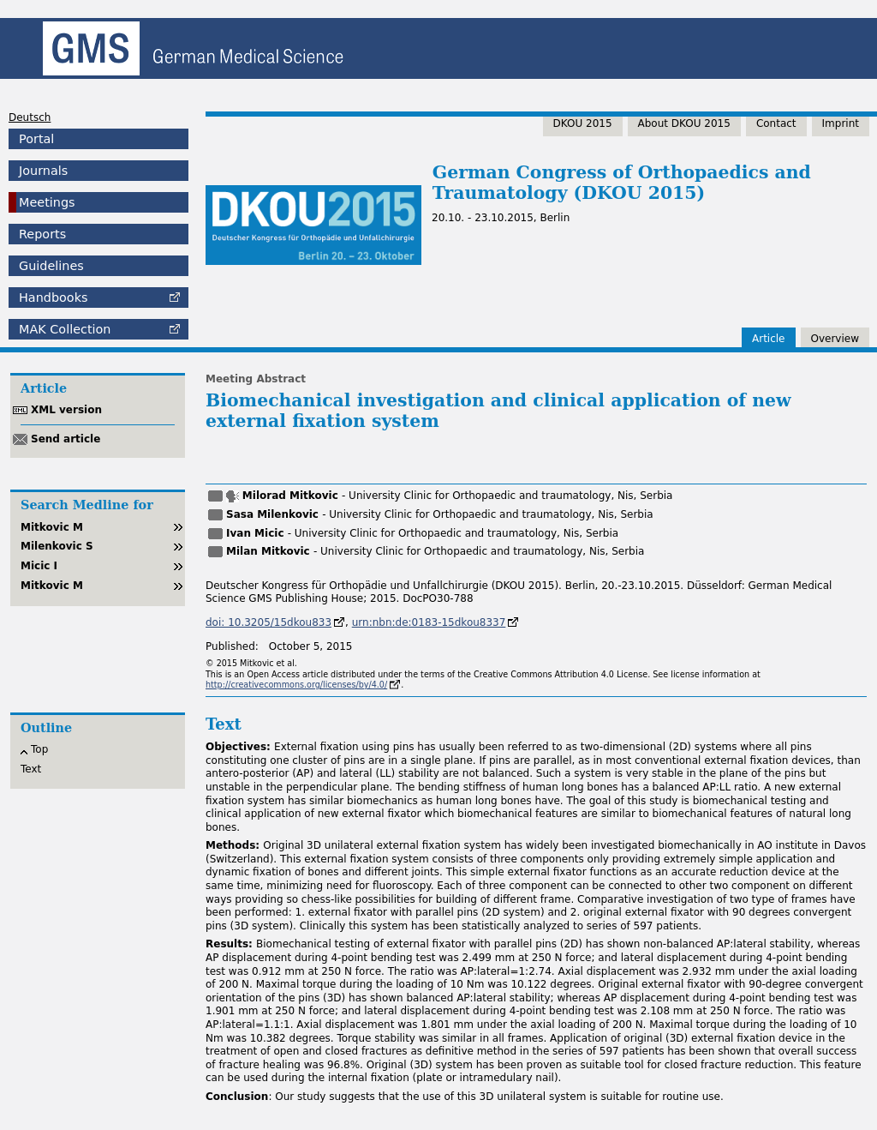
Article (768, 339)
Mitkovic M (52, 527)
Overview (835, 339)
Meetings (47, 202)
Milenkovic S (57, 546)
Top (39, 749)
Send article (65, 439)
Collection (64, 329)
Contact (776, 123)
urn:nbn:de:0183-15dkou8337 (429, 622)
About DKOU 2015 (684, 123)
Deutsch (30, 117)
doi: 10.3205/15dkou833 (268, 622)
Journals (43, 170)
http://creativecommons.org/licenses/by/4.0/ (296, 684)
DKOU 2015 (582, 123)
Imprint (840, 123)
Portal (36, 139)
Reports (42, 234)
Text (31, 769)
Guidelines (51, 266)
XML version (66, 410)
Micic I (39, 566)
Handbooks (53, 297)
